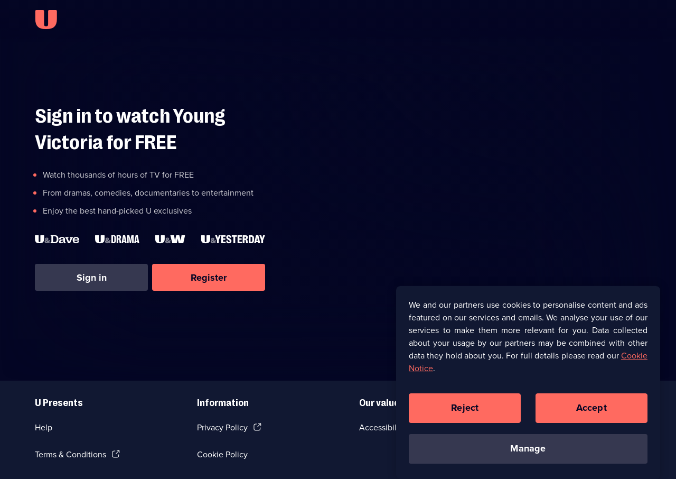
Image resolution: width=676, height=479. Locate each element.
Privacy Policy (222, 427)
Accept (591, 412)
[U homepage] (46, 19)
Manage (528, 452)
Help (43, 427)
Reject (464, 412)
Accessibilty (381, 427)
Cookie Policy (222, 454)
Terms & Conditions (70, 454)
